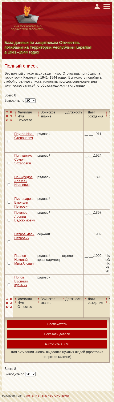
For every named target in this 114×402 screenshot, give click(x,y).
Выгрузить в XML (57, 344)
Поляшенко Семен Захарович (23, 159)
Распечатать (57, 324)
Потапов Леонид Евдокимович (24, 216)
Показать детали (57, 334)
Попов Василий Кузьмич (21, 281)
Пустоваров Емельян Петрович (23, 202)
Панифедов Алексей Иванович (23, 181)
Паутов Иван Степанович (24, 135)
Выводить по (14, 100)
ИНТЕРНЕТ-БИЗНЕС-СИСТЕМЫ (47, 395)
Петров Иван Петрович (24, 236)
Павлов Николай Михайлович (24, 259)
